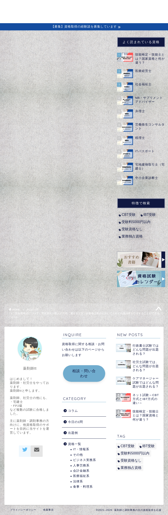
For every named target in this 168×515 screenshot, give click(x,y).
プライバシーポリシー (23, 509)
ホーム (43, 7)
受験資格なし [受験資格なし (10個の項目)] (132, 229)
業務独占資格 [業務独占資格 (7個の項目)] (132, 236)
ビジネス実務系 (84, 460)
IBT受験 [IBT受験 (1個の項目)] (150, 214)
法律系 (78, 481)
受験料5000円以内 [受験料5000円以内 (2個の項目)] (136, 222)
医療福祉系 (81, 476)
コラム (90, 7)
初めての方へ (67, 7)
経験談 (108, 7)
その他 (78, 454)
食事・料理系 (83, 486)
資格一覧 (74, 444)
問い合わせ (47, 16)
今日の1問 (14, 43)
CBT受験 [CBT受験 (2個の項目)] (129, 214)
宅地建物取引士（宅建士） (40, 164)
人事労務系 (81, 465)
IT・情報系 (81, 449)
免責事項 (48, 509)
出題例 (125, 7)
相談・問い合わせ (84, 373)
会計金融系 (81, 470)
